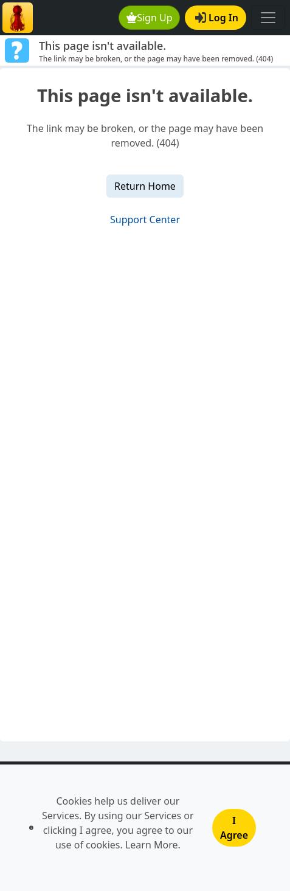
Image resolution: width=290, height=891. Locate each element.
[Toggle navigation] (268, 17)
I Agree (234, 828)
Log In (216, 17)
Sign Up (149, 17)
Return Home (145, 186)
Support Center (145, 219)
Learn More (151, 844)
